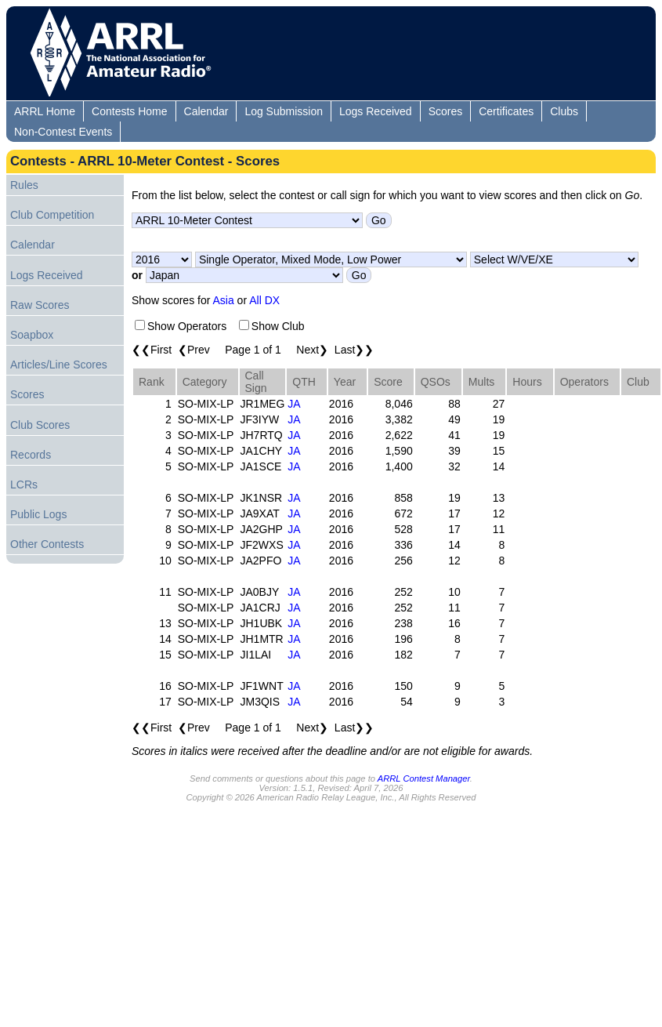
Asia (223, 300)
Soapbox (31, 334)
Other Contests (47, 544)
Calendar (206, 111)
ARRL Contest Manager (424, 778)
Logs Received (375, 111)
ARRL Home (44, 111)
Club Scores (40, 425)
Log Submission (283, 111)
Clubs (564, 111)
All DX (264, 300)
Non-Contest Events (63, 131)
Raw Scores (39, 305)
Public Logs (38, 514)
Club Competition (52, 215)
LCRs (24, 484)
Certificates (506, 111)
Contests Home (129, 111)
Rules (24, 185)
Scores (446, 111)
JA (294, 403)
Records (30, 454)
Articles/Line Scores (58, 364)
